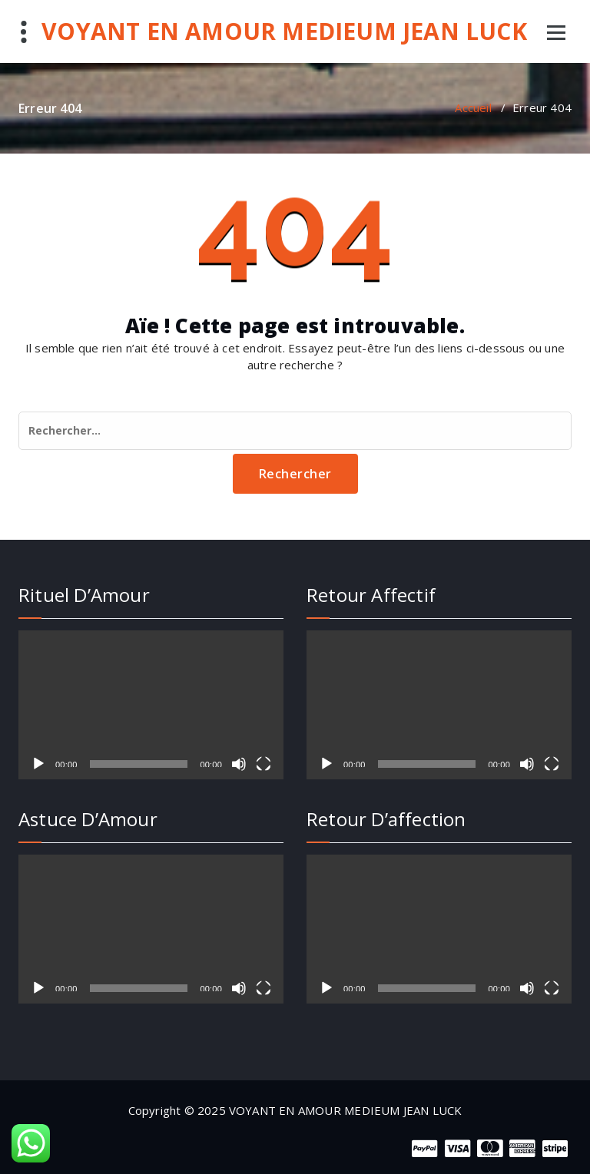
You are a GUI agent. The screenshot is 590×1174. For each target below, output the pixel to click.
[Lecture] (38, 764)
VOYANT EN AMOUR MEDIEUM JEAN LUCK (284, 31)
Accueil (473, 107)
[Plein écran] (263, 764)
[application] (150, 704)
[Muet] (239, 764)
